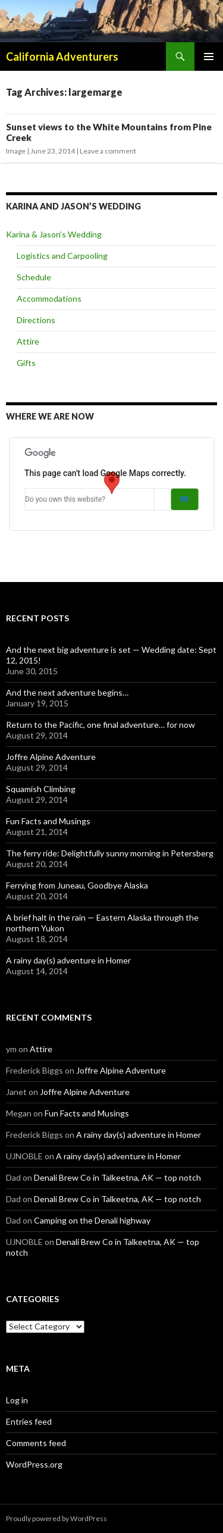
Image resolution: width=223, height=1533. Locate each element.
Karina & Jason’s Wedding (54, 234)
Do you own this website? (65, 499)
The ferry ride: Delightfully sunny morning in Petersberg (109, 853)
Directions (36, 320)
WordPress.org (34, 1464)
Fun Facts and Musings (48, 821)
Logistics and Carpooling (62, 256)
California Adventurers (62, 56)
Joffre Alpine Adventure (51, 757)
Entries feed (29, 1421)
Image (16, 150)
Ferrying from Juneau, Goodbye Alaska (77, 885)
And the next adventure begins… (67, 692)
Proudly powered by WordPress (56, 1518)
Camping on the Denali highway (92, 1220)
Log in (17, 1400)
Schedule (34, 277)
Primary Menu (208, 56)
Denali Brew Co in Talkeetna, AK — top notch (117, 1177)
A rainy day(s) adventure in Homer (68, 960)
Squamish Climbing (41, 789)
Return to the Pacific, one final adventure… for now (100, 724)
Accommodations (49, 298)
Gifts (26, 363)
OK (184, 499)
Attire (28, 341)
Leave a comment (108, 150)
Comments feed (36, 1443)
